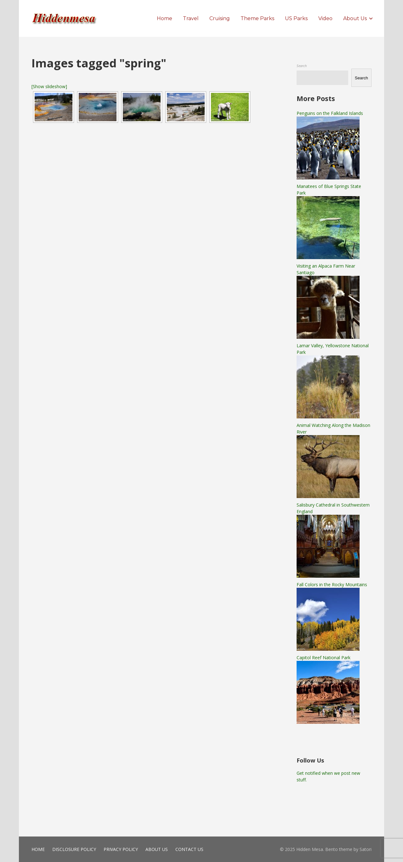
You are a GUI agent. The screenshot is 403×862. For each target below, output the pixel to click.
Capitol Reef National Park (323, 658)
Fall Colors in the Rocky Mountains (332, 584)
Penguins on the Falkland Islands (330, 113)
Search (302, 65)
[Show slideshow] (49, 86)
